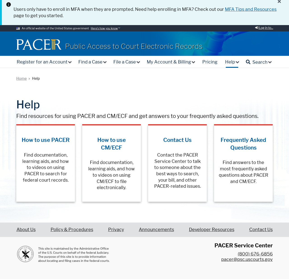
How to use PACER (46, 140)
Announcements (156, 229)
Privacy (116, 229)
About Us (26, 229)
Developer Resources (211, 229)
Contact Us (177, 140)
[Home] (38, 44)
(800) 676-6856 (255, 254)
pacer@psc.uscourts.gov (247, 259)
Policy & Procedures (72, 229)
